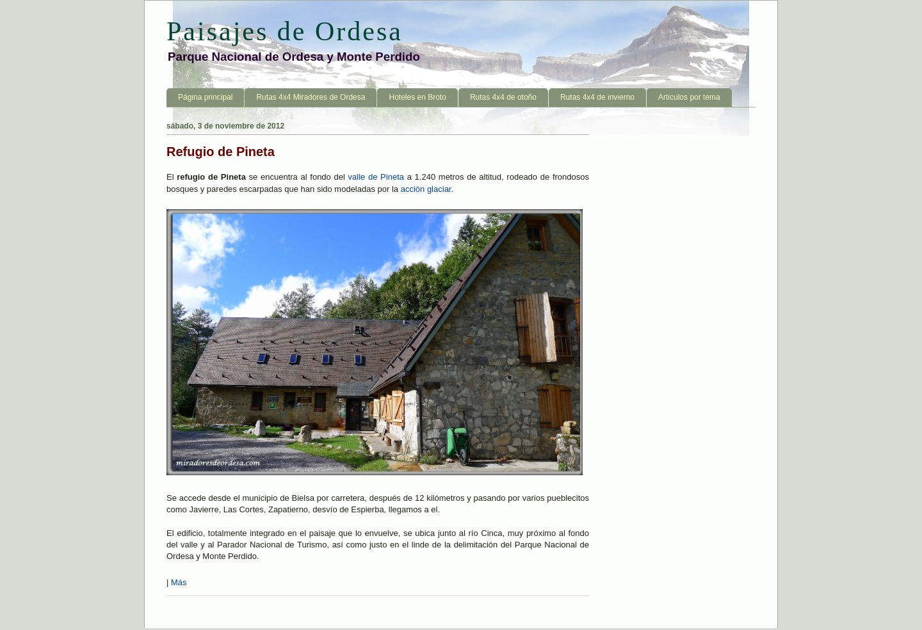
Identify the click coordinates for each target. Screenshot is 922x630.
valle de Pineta (376, 177)
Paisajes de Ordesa (284, 31)
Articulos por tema (689, 97)
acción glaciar (426, 189)
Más (179, 582)
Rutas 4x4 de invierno (597, 97)
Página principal (205, 97)
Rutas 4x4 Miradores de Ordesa (310, 97)
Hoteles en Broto (417, 97)
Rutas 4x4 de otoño (503, 97)
